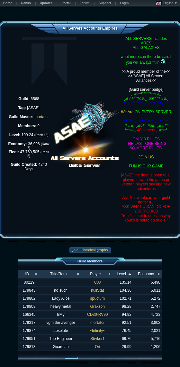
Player (95, 274)
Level (121, 274)
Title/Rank (59, 274)
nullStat (97, 290)
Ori (97, 346)
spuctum (97, 298)
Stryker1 (97, 338)
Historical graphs (94, 250)
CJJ (97, 282)
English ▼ (166, 3)
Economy (146, 274)
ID (27, 274)
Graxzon (97, 306)
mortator (41, 117)
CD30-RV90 (97, 314)
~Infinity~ (97, 330)
